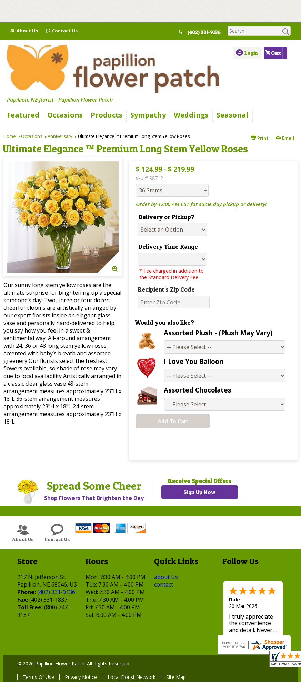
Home (9, 136)
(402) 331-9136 (207, 32)
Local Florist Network (131, 677)
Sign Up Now (199, 492)
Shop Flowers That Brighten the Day (94, 498)
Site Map (176, 677)
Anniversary (60, 136)
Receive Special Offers (199, 481)
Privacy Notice (81, 677)
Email (284, 138)
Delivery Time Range (168, 246)
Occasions (31, 136)
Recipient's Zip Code (166, 289)
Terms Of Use (38, 677)
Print (260, 138)
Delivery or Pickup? (166, 217)
